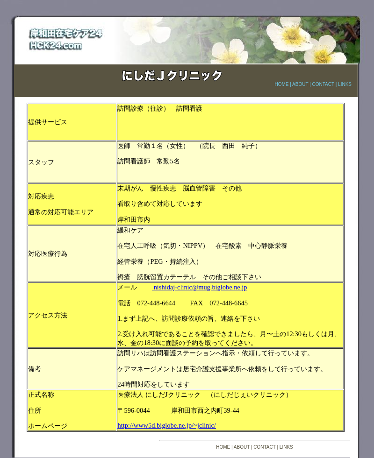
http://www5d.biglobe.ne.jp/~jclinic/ (166, 425)
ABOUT (300, 84)
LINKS (345, 84)
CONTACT (323, 84)
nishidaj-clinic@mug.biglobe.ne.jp (199, 287)
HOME (281, 84)
